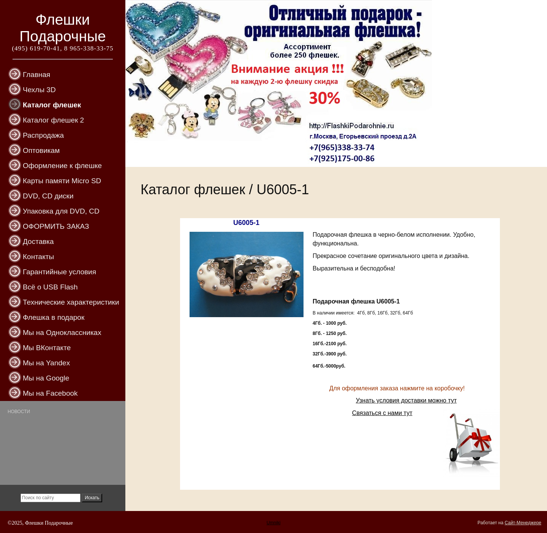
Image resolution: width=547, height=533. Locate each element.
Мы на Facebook (50, 393)
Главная (36, 75)
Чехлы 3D (39, 90)
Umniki (274, 522)
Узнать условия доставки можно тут (406, 400)
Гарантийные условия (59, 272)
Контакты (38, 257)
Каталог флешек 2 (53, 120)
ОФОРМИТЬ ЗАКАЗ (56, 226)
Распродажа (43, 135)
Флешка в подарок (53, 317)
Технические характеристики (71, 302)
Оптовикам (41, 150)
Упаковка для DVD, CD (61, 211)
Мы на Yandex (46, 363)
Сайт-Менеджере (522, 522)
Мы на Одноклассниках (62, 332)
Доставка (38, 241)
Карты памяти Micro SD (62, 181)
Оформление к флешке (62, 166)
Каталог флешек (52, 105)
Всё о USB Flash (50, 287)
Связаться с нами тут (382, 413)
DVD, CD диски (48, 196)
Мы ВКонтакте (47, 348)
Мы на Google (46, 378)
